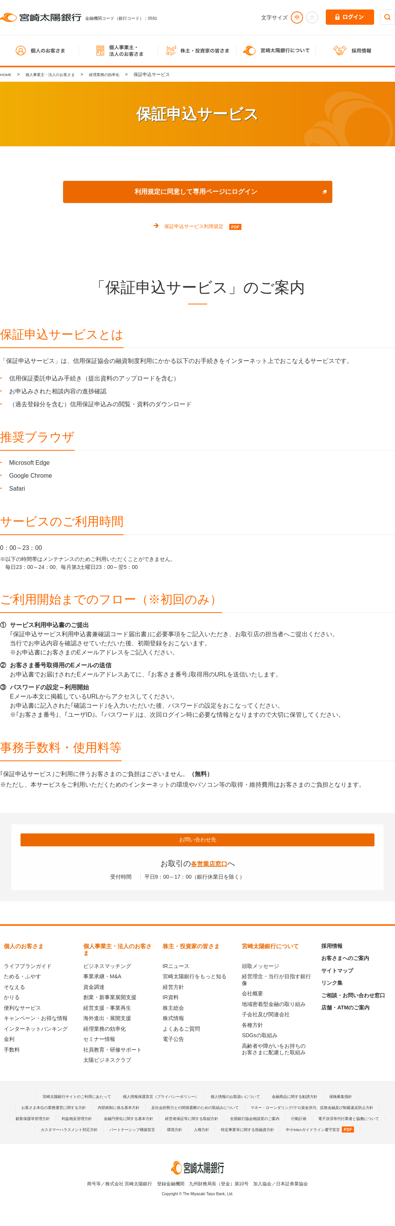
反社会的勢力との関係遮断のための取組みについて (273, 1108)
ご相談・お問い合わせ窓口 (353, 996)
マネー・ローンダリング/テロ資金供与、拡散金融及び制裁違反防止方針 (111, 1119)
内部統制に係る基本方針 (184, 1108)
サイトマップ (337, 972)
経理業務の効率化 (119, 74)
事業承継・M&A (102, 977)
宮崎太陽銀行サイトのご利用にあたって (57, 1097)
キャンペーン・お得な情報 (36, 1019)
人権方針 (163, 1141)
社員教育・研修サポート (112, 1051)
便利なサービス (22, 1009)
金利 (9, 1040)
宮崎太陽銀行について (270, 947)
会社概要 (252, 995)
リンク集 (332, 984)
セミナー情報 (99, 1040)
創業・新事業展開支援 (109, 998)
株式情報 (173, 1019)
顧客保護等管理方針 (217, 1119)
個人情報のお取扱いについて (243, 1097)
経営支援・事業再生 (107, 1009)
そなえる (14, 988)
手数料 (12, 1051)
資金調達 (94, 988)
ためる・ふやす (22, 977)
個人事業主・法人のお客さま (57, 74)
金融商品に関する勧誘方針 (311, 1097)
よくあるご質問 (181, 1030)
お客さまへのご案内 (345, 959)
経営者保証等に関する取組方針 (64, 1130)
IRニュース (176, 967)
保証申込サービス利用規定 (193, 226)
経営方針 (173, 988)
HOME (7, 74)
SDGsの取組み (259, 1036)
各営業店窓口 (209, 864)
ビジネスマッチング (107, 967)
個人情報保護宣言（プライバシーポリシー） (155, 1097)
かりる (12, 998)
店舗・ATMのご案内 (345, 1009)
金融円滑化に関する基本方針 (327, 1119)
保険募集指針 (364, 1097)
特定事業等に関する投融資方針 (215, 1141)
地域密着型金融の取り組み (274, 1005)
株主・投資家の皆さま (191, 947)
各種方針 (252, 1026)
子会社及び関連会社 (266, 1015)
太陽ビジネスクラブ (107, 1061)
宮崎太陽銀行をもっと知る (195, 977)
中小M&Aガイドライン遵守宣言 (298, 1141)
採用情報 (332, 947)
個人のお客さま (24, 947)
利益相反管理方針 (267, 1119)
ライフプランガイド (28, 967)
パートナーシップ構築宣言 (84, 1141)
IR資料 (171, 998)
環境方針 (133, 1141)
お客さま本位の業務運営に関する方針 (108, 1108)
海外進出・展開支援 (107, 1019)
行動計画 (188, 1130)
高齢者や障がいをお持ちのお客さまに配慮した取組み (274, 1050)
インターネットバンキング (36, 1030)
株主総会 (173, 1009)
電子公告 (173, 1040)
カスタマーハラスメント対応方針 (328, 1130)
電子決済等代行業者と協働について (245, 1130)
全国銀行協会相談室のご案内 (137, 1130)
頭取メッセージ (260, 967)
